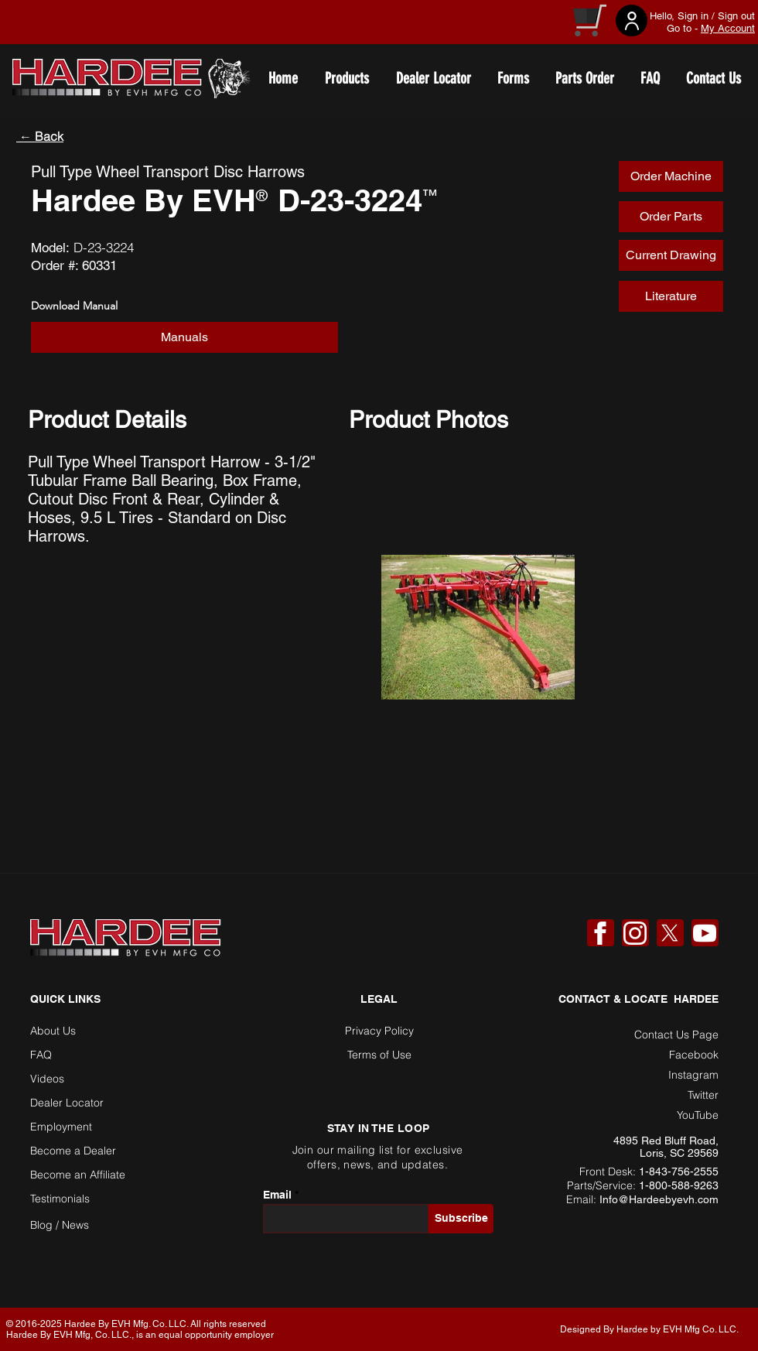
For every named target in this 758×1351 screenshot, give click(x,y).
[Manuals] (184, 337)
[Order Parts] (671, 216)
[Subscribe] (461, 1218)
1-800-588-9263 (679, 1185)
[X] (669, 933)
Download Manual (74, 305)
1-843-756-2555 (679, 1171)
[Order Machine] (671, 176)
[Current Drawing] (671, 255)
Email (277, 1194)
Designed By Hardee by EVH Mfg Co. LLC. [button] (649, 1329)
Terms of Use (379, 1055)
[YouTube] (704, 933)
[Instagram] (635, 933)
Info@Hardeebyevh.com (659, 1199)
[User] (631, 20)
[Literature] (671, 296)
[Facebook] (600, 933)
